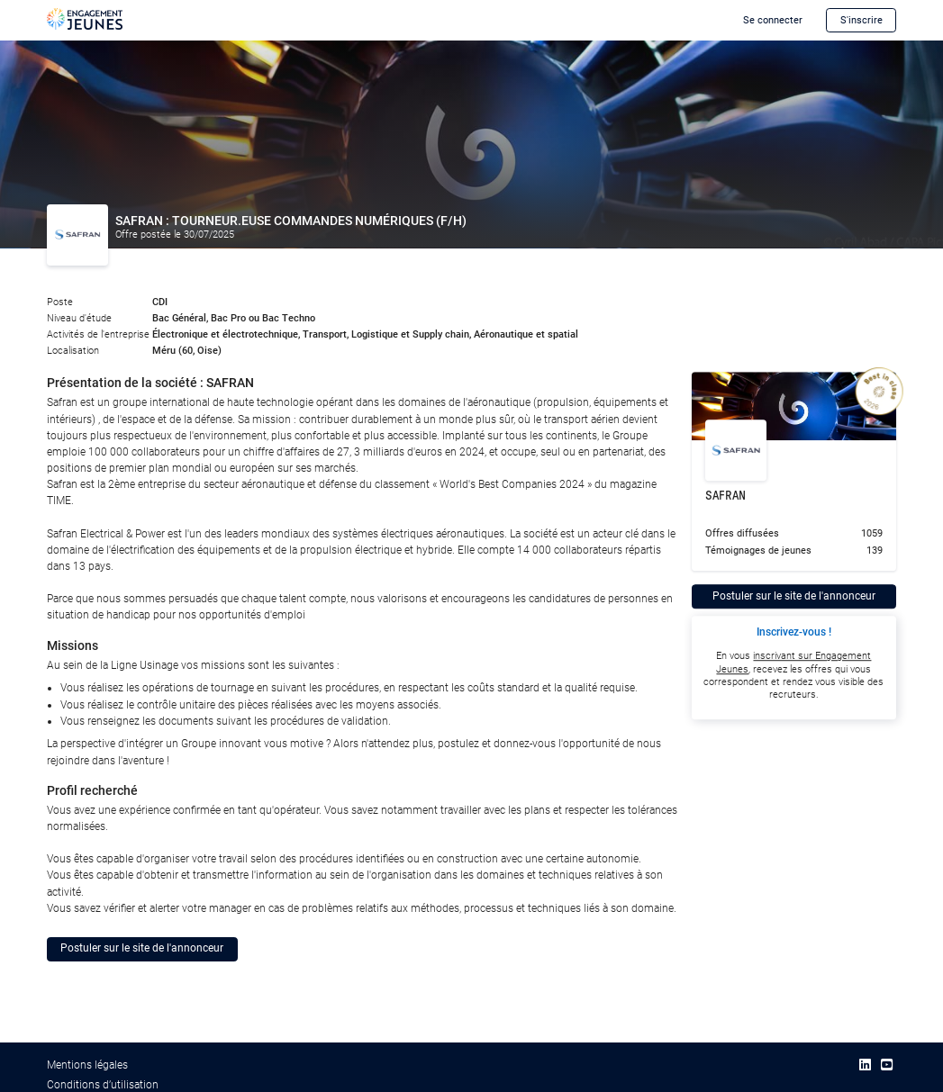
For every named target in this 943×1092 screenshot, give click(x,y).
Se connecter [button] (772, 20)
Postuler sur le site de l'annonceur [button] (141, 948)
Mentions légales (87, 1065)
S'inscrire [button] (861, 20)
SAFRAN (725, 496)
